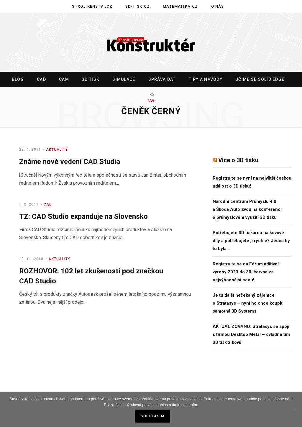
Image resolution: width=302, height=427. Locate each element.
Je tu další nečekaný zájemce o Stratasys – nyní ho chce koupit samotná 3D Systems (248, 303)
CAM (64, 79)
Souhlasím (152, 416)
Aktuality (57, 149)
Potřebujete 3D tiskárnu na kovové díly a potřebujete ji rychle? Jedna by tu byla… (251, 240)
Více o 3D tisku (238, 160)
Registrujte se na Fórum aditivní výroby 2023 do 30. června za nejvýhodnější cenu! (246, 272)
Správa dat (162, 79)
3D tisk (90, 79)
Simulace (123, 79)
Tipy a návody (205, 79)
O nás (217, 6)
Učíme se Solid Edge (259, 79)
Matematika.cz (180, 6)
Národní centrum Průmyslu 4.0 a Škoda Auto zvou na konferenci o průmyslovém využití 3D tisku (247, 209)
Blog (18, 79)
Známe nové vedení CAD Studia (69, 161)
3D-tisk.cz (137, 6)
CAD (41, 79)
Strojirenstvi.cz (92, 6)
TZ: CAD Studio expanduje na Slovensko (83, 216)
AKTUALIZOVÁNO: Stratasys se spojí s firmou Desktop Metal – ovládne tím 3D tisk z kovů (251, 334)
